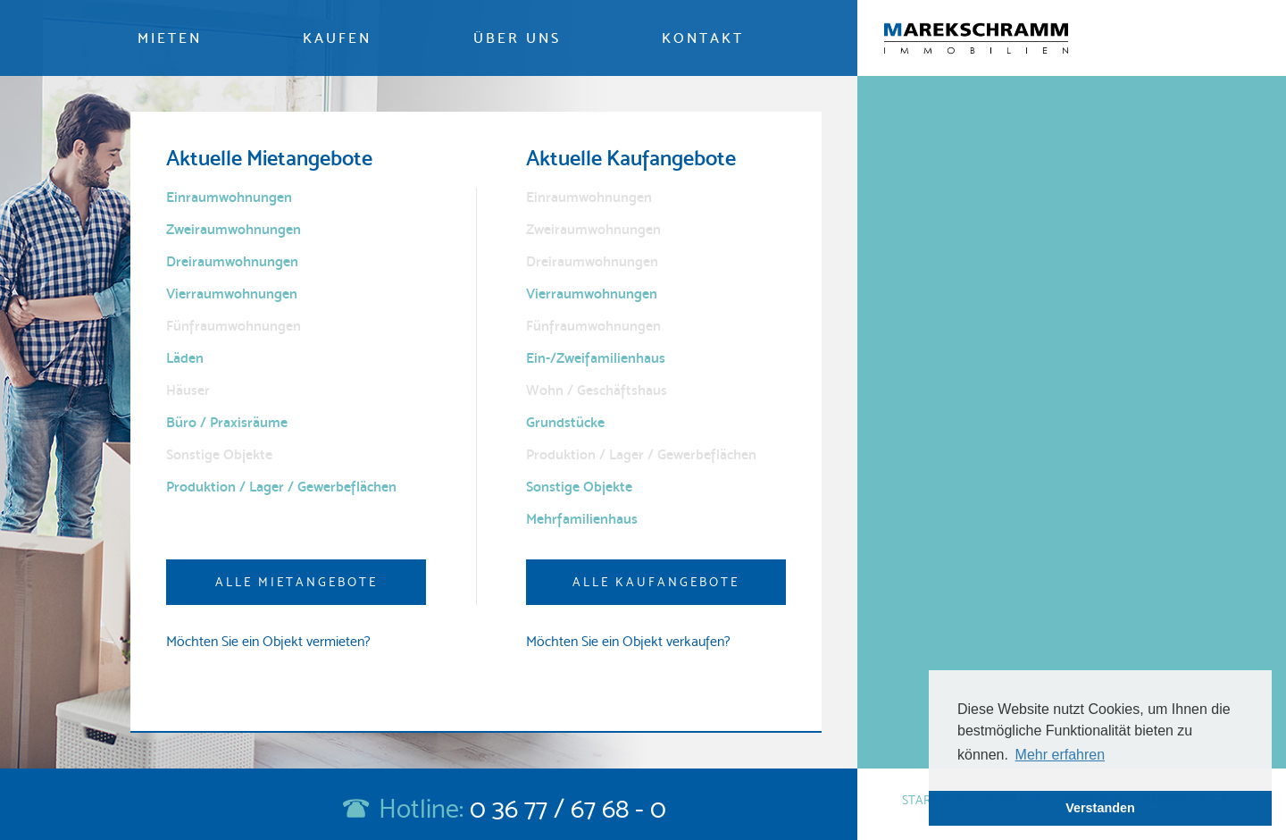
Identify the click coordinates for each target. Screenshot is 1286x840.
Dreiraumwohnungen (232, 261)
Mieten (170, 37)
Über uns (517, 37)
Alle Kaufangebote (655, 582)
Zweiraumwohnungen (233, 229)
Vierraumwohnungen (231, 293)
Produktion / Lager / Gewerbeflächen (281, 486)
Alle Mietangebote (296, 582)
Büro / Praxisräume (227, 422)
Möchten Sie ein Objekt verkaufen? (628, 641)
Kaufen (337, 37)
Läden (185, 357)
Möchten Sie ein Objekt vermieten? (268, 641)
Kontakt (703, 37)
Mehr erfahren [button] (1060, 754)
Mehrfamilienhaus (582, 518)
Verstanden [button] (1100, 808)
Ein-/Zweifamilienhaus (595, 357)
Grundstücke (565, 422)
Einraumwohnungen (229, 197)
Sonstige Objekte (579, 486)
